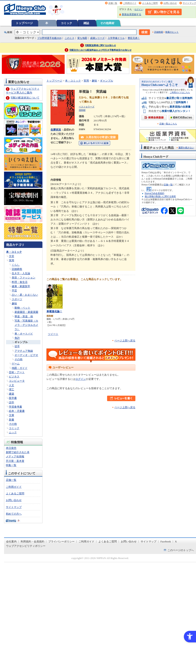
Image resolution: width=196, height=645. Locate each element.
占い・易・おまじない (25, 294)
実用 (11, 260)
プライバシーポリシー (61, 541)
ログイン (139, 9)
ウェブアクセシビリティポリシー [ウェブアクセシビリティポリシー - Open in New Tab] (25, 545)
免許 (17, 337)
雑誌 (86, 23)
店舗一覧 (112, 3)
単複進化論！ (54, 311)
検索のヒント (172, 32)
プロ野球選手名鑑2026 (49, 38)
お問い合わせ (170, 3)
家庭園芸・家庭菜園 (26, 311)
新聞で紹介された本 (18, 452)
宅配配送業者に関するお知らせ (100, 45)
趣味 (14, 303)
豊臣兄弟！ (134, 38)
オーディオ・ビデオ (26, 355)
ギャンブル (21, 342)
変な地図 (82, 38)
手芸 (14, 290)
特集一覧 (11, 465)
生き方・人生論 (21, 273)
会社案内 (11, 541)
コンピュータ (17, 380)
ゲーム (16, 363)
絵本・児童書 (17, 410)
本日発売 (11, 447)
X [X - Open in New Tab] (176, 541)
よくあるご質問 (150, 3)
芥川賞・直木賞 (15, 460)
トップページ (24, 23)
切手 (17, 346)
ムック (13, 432)
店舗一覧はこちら (168, 124)
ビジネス (14, 376)
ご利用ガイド (129, 3)
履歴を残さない (186, 147)
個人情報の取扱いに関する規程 (160, 196)
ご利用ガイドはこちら (180, 92)
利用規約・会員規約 (32, 541)
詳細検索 (158, 32)
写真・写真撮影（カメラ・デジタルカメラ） (26, 325)
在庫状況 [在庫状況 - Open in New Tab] (56, 129)
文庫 (11, 415)
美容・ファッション (23, 277)
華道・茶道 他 (24, 316)
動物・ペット (22, 307)
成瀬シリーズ (97, 38)
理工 (11, 389)
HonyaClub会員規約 (154, 193)
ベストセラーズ (86, 106)
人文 (11, 385)
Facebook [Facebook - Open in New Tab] (165, 541)
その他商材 (107, 23)
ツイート (53, 334)
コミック (66, 23)
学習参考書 (15, 406)
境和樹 (82, 110)
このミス (69, 38)
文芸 (11, 256)
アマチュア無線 (24, 350)
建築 (11, 393)
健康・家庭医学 (21, 286)
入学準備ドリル (116, 38)
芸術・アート (17, 372)
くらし (16, 264)
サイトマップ (189, 3)
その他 (18, 359)
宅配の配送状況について (25, 97)
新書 (11, 419)
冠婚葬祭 (17, 269)
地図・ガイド (19, 368)
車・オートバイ (24, 333)
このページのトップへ (181, 550)
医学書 (13, 398)
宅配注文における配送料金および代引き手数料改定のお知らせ (100, 50)
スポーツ (17, 299)
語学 (11, 402)
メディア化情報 (15, 456)
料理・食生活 (19, 282)
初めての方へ (14, 513)
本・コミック (14, 251)
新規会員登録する (131, 14)
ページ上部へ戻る (124, 340)
